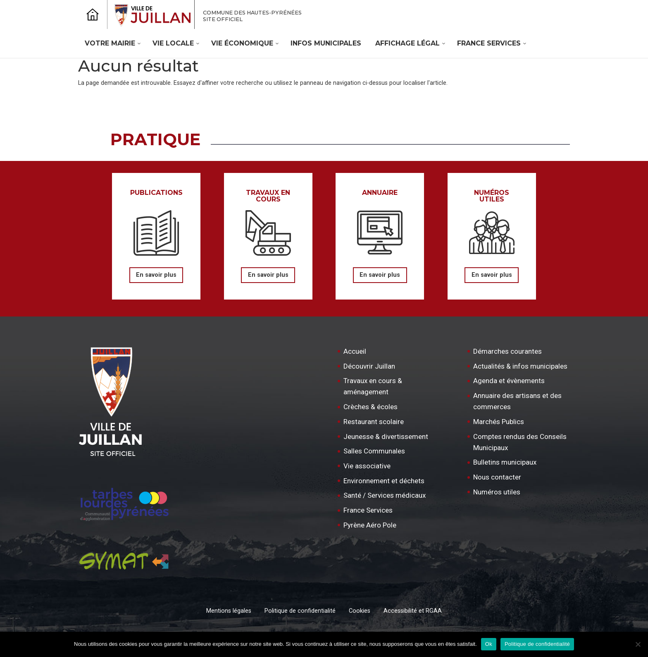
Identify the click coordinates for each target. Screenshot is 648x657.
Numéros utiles (496, 492)
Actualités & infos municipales (520, 366)
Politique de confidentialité (300, 610)
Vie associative (367, 466)
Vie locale (173, 43)
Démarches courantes (507, 351)
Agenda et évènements (509, 380)
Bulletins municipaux (504, 462)
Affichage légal (407, 43)
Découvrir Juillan (369, 366)
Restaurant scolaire (373, 421)
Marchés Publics (498, 421)
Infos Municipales (326, 43)
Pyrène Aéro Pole (369, 525)
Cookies (359, 610)
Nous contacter (497, 477)
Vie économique (242, 43)
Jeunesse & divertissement (385, 436)
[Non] (638, 644)
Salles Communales (374, 451)
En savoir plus (156, 274)
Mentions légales (228, 610)
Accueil (354, 351)
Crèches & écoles (370, 407)
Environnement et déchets (383, 481)
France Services (489, 43)
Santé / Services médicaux (384, 495)
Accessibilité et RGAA (413, 610)
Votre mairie (110, 43)
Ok (488, 644)
